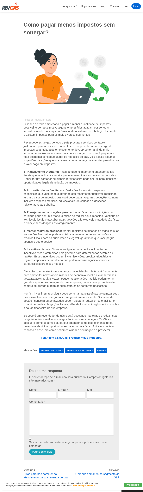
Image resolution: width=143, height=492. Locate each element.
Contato (114, 6)
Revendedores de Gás (80, 350)
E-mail (63, 389)
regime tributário (52, 350)
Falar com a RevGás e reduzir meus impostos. (71, 337)
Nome (34, 389)
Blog (125, 6)
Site (89, 389)
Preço (103, 6)
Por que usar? (69, 6)
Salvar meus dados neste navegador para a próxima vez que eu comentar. (69, 444)
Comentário (37, 401)
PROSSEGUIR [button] (133, 485)
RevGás (101, 350)
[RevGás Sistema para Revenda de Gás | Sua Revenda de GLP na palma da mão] (10, 6)
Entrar (136, 6)
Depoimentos (88, 6)
